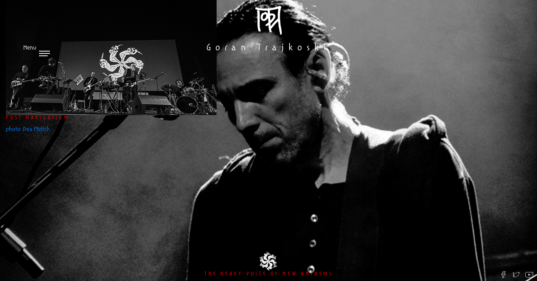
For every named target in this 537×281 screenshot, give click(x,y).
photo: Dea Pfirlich (28, 129)
